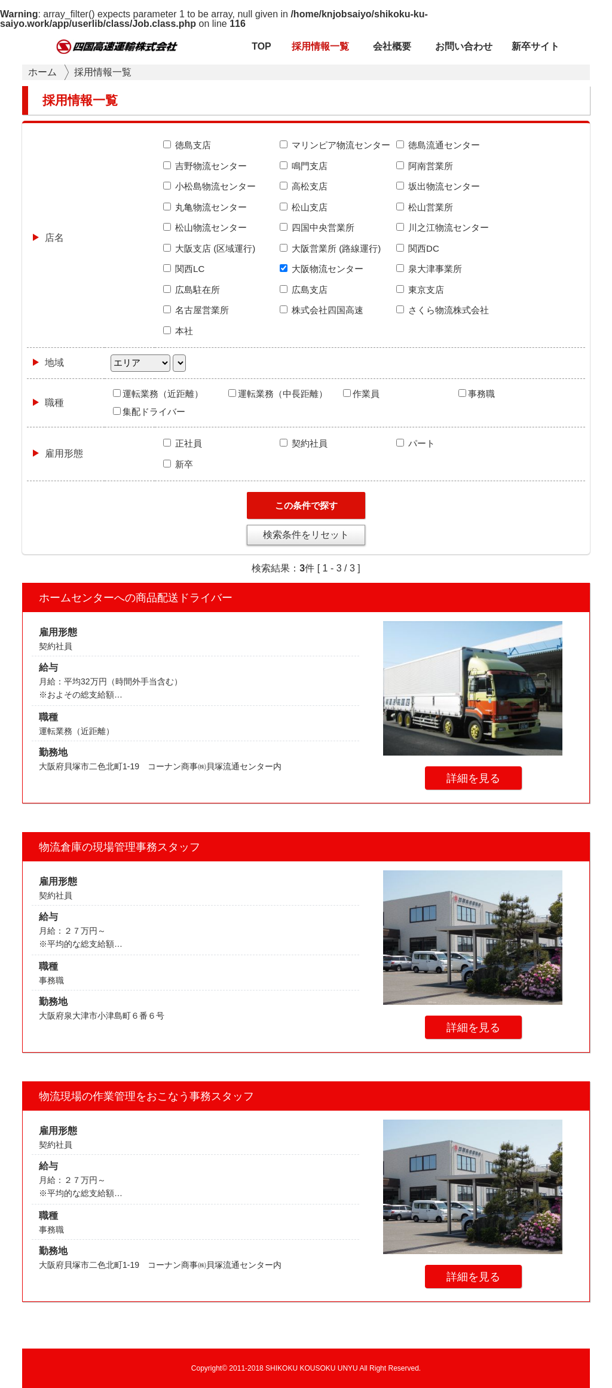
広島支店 (304, 290)
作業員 (361, 394)
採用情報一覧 (320, 46)
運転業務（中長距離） (278, 394)
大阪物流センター (321, 269)
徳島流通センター (438, 145)
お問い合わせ (463, 46)
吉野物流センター (205, 166)
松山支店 (304, 207)
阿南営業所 (424, 166)
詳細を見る (473, 778)
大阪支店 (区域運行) (209, 248)
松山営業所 (424, 207)
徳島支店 (187, 145)
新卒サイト (535, 46)
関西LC (183, 269)
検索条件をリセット (306, 535)
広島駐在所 (191, 290)
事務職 (476, 394)
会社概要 (392, 46)
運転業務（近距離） (158, 394)
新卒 (178, 464)
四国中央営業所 (317, 227)
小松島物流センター (209, 186)
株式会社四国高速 (321, 310)
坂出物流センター (438, 186)
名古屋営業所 (196, 310)
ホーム (42, 72)
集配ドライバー (149, 411)
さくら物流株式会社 (442, 310)
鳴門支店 (304, 166)
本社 (178, 331)
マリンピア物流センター (335, 145)
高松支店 (304, 186)
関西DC (417, 248)
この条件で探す (306, 505)
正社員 (182, 443)
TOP (261, 46)
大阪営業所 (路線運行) (330, 248)
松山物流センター (205, 227)
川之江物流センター (442, 227)
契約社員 (304, 443)
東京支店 (420, 290)
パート (415, 443)
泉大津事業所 (429, 269)
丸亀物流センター (205, 207)
